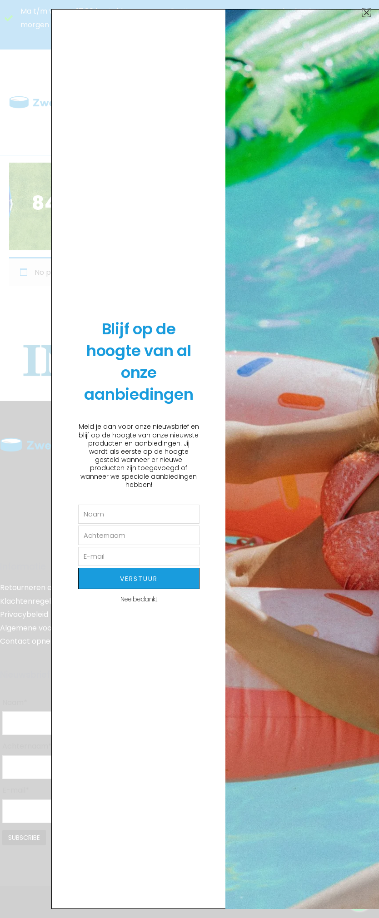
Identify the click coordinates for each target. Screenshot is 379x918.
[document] (189, 459)
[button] (366, 12)
